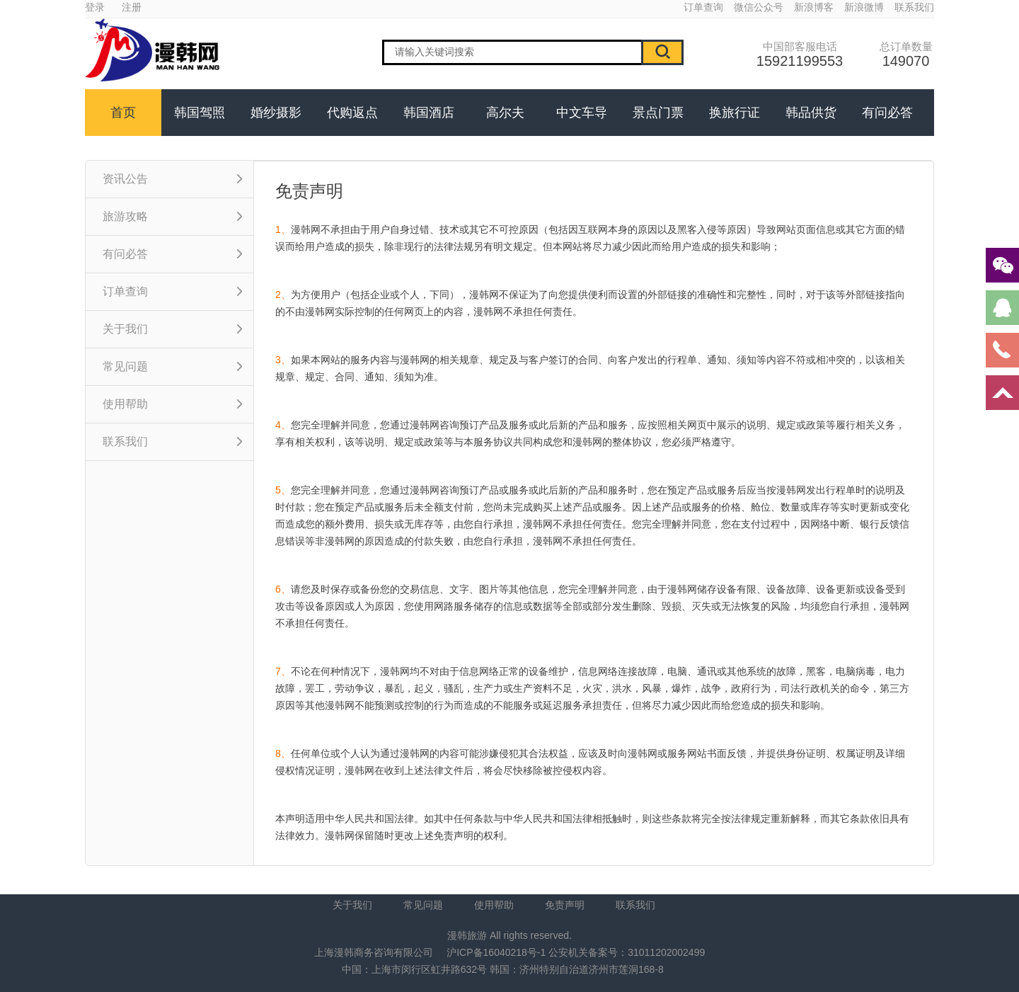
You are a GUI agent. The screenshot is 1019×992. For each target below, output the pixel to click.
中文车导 (581, 113)
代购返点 (352, 113)
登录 (95, 7)
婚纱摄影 (276, 113)
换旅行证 (734, 113)
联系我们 (914, 7)
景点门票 (658, 113)
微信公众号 (758, 7)
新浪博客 (814, 7)
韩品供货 (810, 113)
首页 (123, 113)
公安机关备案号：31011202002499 (626, 952)
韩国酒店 (428, 113)
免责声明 (565, 905)
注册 (132, 7)
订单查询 (703, 7)
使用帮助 (494, 905)
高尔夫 (505, 113)
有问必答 (887, 113)
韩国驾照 (199, 113)
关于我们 (352, 905)
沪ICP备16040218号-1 (496, 952)
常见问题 (423, 905)
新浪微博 (864, 7)
